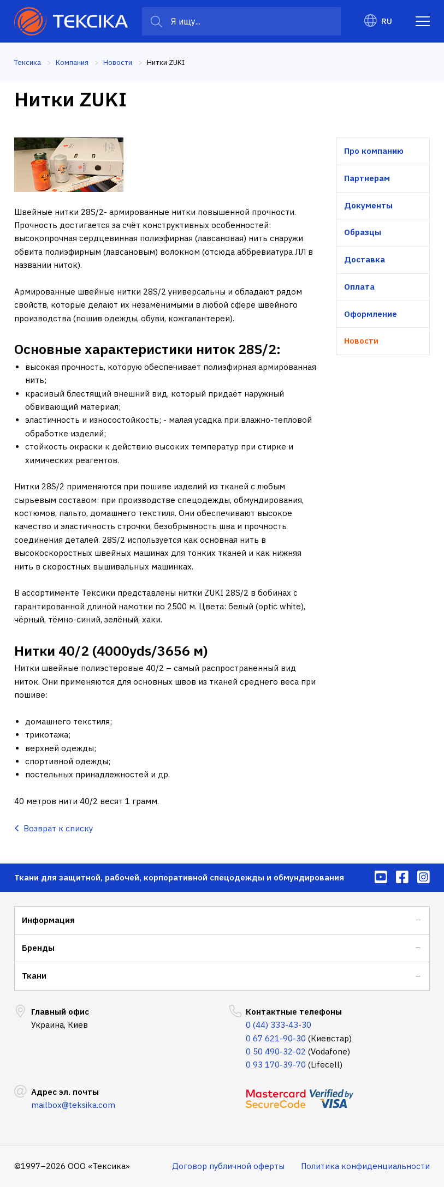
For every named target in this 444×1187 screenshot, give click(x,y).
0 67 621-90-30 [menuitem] (276, 1038)
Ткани (34, 975)
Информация (48, 920)
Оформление (370, 314)
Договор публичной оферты (228, 1166)
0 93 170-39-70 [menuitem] (276, 1064)
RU (378, 21)
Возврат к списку (53, 828)
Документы (368, 205)
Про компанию (374, 151)
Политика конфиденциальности (365, 1166)
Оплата (359, 286)
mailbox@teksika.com (73, 1105)
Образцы (362, 232)
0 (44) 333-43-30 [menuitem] (278, 1025)
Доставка (364, 259)
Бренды (38, 948)
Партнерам (367, 178)
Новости (361, 340)
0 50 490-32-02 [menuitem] (276, 1051)
